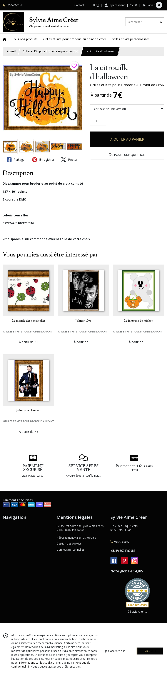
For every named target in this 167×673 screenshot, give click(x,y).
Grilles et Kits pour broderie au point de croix (50, 51)
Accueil (11, 51)
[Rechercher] (161, 22)
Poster (69, 159)
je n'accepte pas (115, 651)
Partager (16, 159)
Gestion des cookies (69, 543)
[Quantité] (98, 121)
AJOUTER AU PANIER (127, 139)
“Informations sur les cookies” (36, 663)
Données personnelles (70, 550)
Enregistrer (43, 159)
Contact (79, 5)
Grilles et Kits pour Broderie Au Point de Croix (127, 85)
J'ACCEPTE (150, 651)
